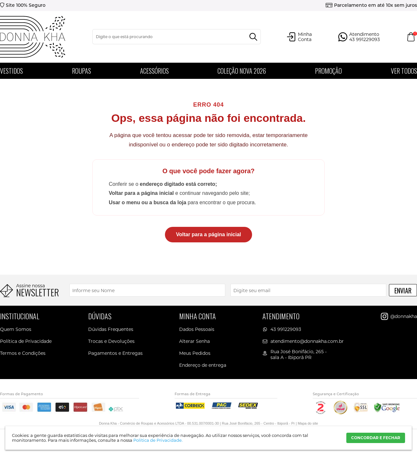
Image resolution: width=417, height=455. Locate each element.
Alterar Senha (194, 341)
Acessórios (154, 71)
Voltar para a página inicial (208, 234)
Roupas (81, 71)
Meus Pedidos (194, 353)
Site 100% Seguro (26, 5)
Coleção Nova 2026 (242, 71)
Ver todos (404, 71)
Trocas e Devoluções (111, 341)
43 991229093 (285, 329)
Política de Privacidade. (158, 440)
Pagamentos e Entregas (115, 353)
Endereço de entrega (202, 365)
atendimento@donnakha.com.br (307, 341)
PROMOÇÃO (328, 71)
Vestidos (11, 71)
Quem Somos (15, 329)
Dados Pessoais (196, 329)
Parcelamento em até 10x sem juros (375, 5)
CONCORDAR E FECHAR (375, 437)
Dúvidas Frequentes (110, 329)
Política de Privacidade (26, 341)
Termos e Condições (23, 353)
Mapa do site (308, 423)
